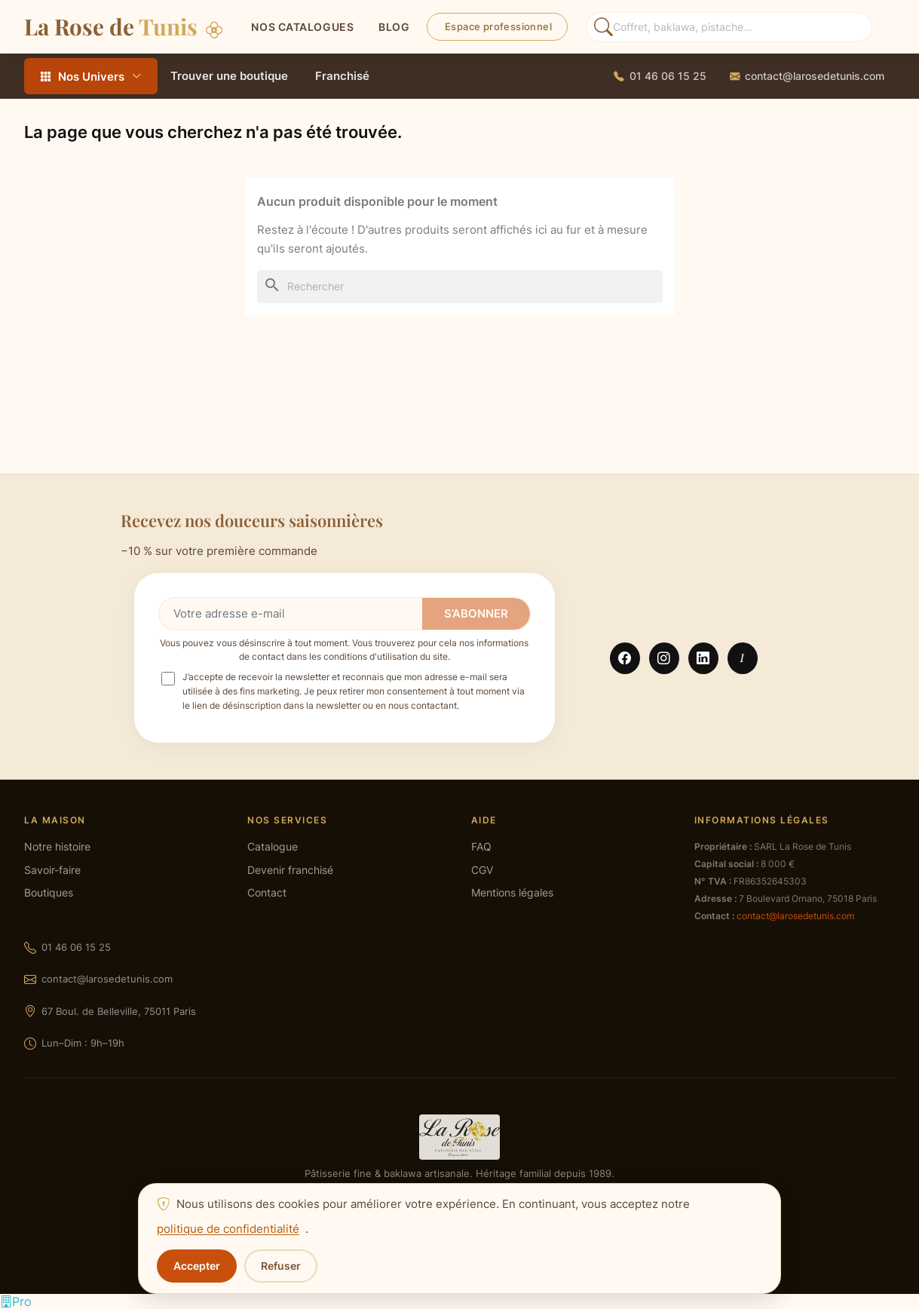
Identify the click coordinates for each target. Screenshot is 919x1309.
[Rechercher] (460, 286)
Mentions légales (512, 893)
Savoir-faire (52, 870)
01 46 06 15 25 (76, 947)
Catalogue (272, 847)
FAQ (481, 847)
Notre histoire (57, 847)
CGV (482, 870)
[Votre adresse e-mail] (290, 614)
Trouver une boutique (229, 76)
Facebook (625, 658)
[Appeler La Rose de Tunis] (660, 76)
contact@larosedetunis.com (107, 979)
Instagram (664, 658)
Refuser (281, 1265)
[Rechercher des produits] (729, 27)
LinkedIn (703, 658)
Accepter (196, 1265)
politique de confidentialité (228, 1229)
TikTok (743, 658)
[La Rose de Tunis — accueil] (459, 1137)
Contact (266, 893)
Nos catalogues (302, 26)
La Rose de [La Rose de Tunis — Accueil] (123, 26)
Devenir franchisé (290, 870)
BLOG (393, 26)
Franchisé (342, 76)
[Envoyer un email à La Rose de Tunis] (807, 76)
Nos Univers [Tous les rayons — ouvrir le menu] (91, 76)
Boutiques (48, 893)
